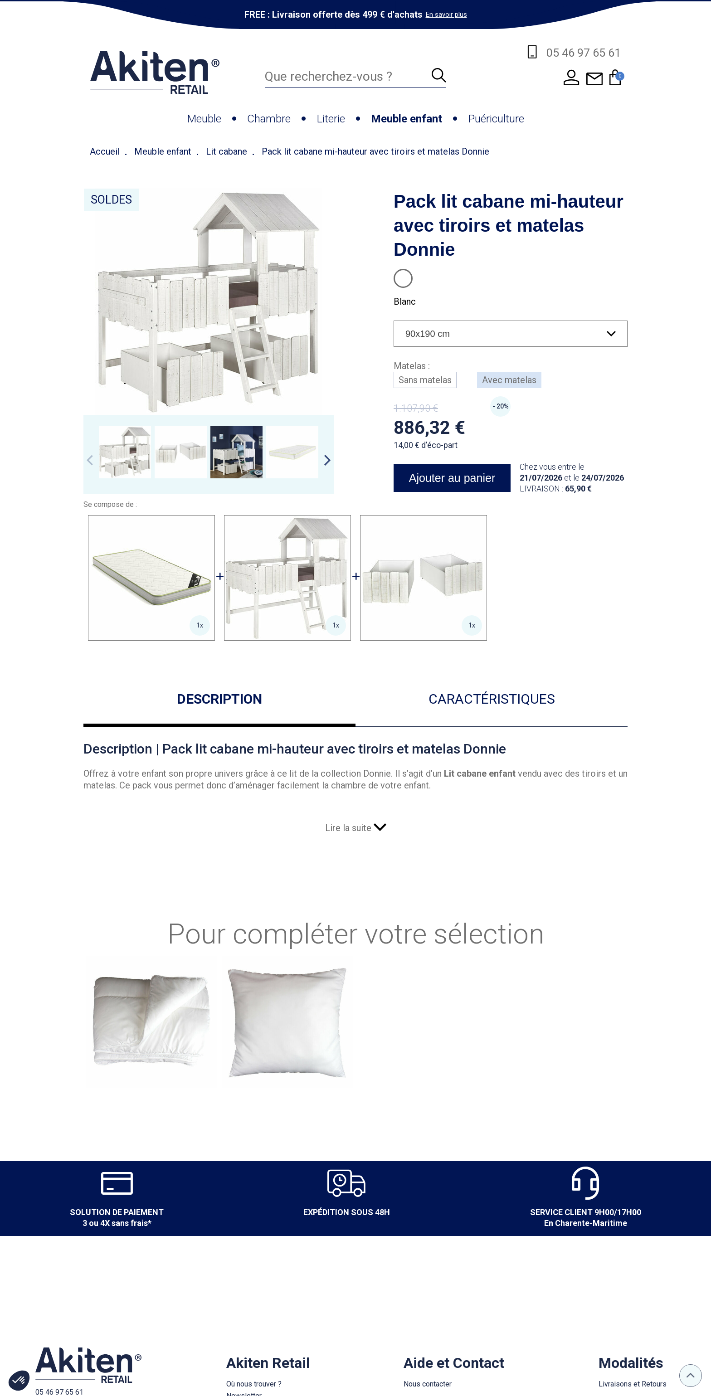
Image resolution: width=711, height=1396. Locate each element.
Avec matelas (509, 380)
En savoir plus (446, 14)
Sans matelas (425, 380)
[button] (19, 1380)
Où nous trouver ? (254, 1384)
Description (219, 699)
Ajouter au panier (452, 478)
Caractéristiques (492, 699)
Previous (90, 460)
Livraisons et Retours (633, 1384)
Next (327, 460)
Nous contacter (428, 1384)
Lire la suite (355, 827)
